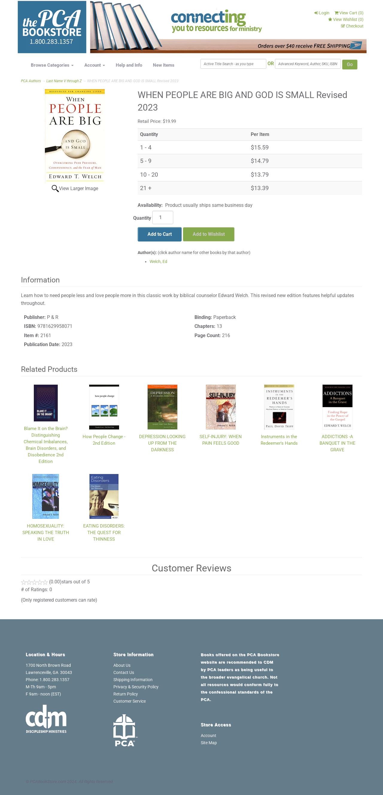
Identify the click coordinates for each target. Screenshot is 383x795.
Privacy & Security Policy (136, 686)
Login (321, 12)
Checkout (352, 26)
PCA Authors (31, 81)
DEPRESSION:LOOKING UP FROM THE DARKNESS (162, 443)
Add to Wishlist (209, 234)
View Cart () (349, 12)
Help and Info (129, 65)
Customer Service (129, 701)
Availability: (150, 205)
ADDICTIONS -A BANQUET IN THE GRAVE (337, 443)
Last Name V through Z (64, 81)
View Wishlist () (346, 19)
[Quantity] (162, 217)
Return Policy (125, 694)
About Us (121, 665)
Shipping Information (133, 679)
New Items (163, 65)
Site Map (209, 742)
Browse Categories (52, 65)
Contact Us (123, 672)
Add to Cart (160, 234)
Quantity (142, 218)
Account (94, 65)
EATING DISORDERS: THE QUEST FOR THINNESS (104, 532)
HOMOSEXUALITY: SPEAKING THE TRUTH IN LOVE (45, 532)
